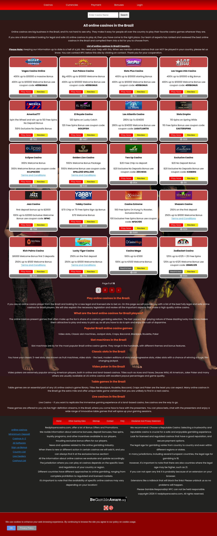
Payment (96, 4)
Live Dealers (19, 456)
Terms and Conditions (33, 175)
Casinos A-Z (19, 438)
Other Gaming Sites (77, 421)
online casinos (19, 429)
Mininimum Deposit (19, 434)
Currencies (72, 4)
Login (140, 4)
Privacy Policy (27, 528)
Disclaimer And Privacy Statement (146, 421)
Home (58, 421)
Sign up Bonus (19, 447)
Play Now (26, 91)
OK (11, 528)
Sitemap (96, 421)
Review (41, 91)
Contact (110, 421)
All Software (19, 443)
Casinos (48, 4)
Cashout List (19, 460)
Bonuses (119, 4)
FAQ (122, 421)
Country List (19, 451)
